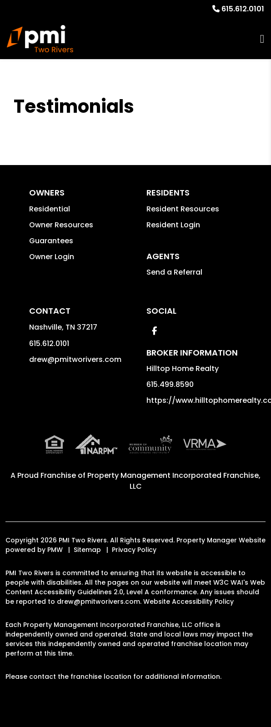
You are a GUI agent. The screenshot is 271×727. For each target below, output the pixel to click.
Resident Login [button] (173, 225)
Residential (49, 209)
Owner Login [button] (51, 256)
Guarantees (51, 241)
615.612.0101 (242, 9)
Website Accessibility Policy (188, 601)
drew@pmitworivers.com (75, 359)
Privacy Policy (134, 549)
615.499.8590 (170, 384)
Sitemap (87, 549)
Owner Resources (61, 225)
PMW (55, 549)
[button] (154, 331)
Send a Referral (174, 272)
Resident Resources (182, 209)
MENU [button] (262, 39)
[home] (40, 38)
